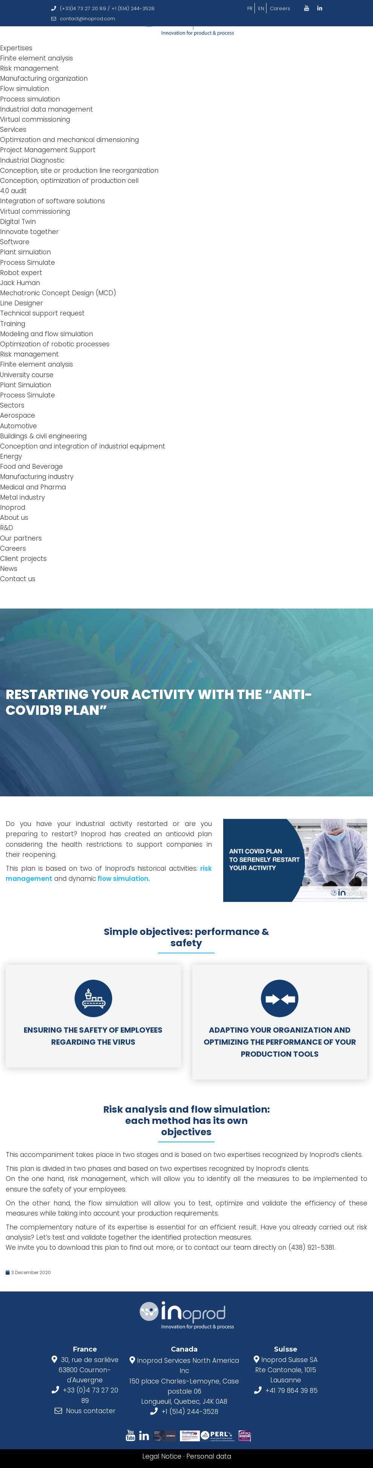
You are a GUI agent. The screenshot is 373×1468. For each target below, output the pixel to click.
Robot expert (21, 272)
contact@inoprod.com (83, 18)
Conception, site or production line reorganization (79, 170)
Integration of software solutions (52, 200)
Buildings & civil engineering (43, 436)
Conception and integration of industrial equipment (82, 446)
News (8, 568)
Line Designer (21, 303)
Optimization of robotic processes (55, 344)
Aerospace (17, 415)
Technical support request (42, 313)
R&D (6, 527)
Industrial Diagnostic (32, 160)
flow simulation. (123, 878)
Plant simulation (25, 252)
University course (26, 374)
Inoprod (12, 507)
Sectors (12, 405)
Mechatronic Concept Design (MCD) (58, 293)
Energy (11, 456)
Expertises (16, 48)
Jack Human (20, 282)
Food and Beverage (31, 466)
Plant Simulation (25, 385)
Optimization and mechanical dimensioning (69, 139)
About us (14, 517)
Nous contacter (91, 1410)
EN (261, 8)
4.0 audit (13, 190)
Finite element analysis (36, 58)
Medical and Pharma (33, 487)
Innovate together (29, 231)
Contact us (17, 578)
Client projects (23, 558)
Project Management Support (48, 149)
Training (12, 323)
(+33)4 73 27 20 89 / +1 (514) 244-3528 (103, 8)
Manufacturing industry (36, 476)
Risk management (29, 68)
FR (250, 8)
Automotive (18, 425)
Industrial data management (46, 109)
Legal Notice (161, 1456)
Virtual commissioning (35, 119)
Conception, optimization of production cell (69, 180)
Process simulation (30, 99)
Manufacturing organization (44, 78)
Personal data (208, 1456)
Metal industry (22, 497)
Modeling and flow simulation (46, 333)
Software (14, 241)
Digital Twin (18, 221)
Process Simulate (27, 262)
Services (13, 129)
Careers (280, 8)
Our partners (21, 538)
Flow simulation (24, 88)
